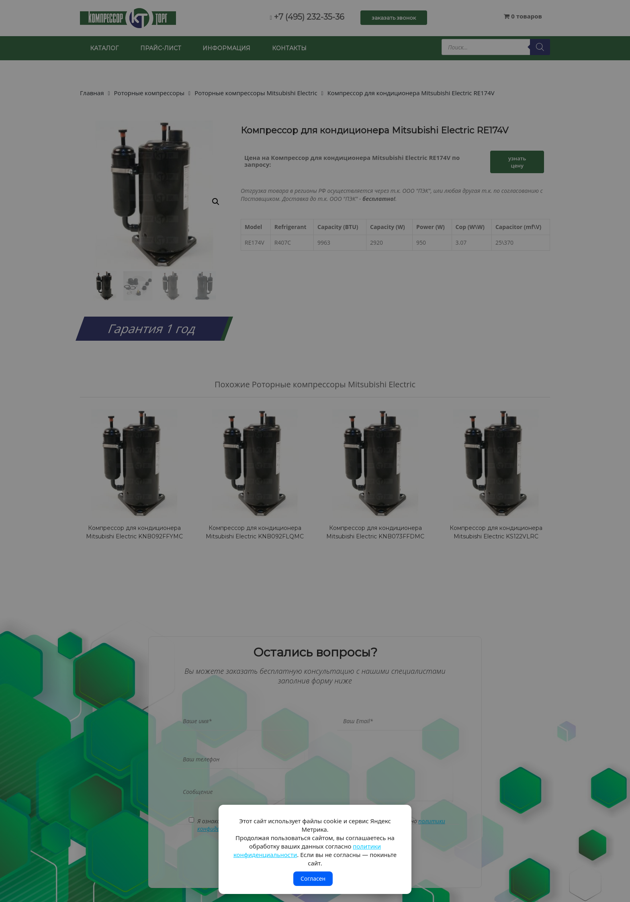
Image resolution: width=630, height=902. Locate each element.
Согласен (313, 878)
